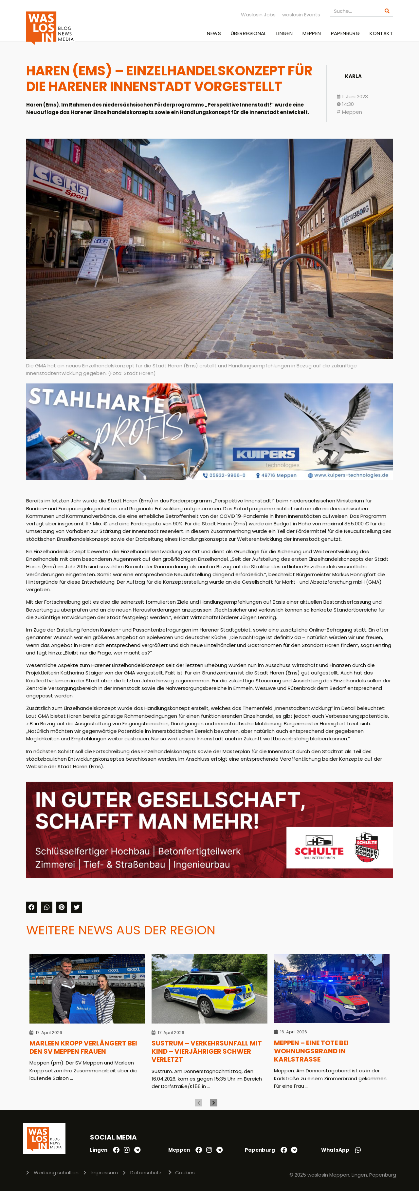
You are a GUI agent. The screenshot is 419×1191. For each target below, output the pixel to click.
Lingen (284, 33)
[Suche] (387, 11)
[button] (31, 907)
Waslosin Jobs (258, 14)
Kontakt (381, 33)
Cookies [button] (185, 1172)
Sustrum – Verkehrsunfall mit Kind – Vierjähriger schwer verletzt (207, 1051)
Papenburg (345, 33)
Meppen (311, 33)
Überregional (248, 33)
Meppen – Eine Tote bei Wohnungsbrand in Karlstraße (311, 1051)
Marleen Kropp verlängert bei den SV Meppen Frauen (83, 1047)
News (214, 33)
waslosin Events (301, 14)
